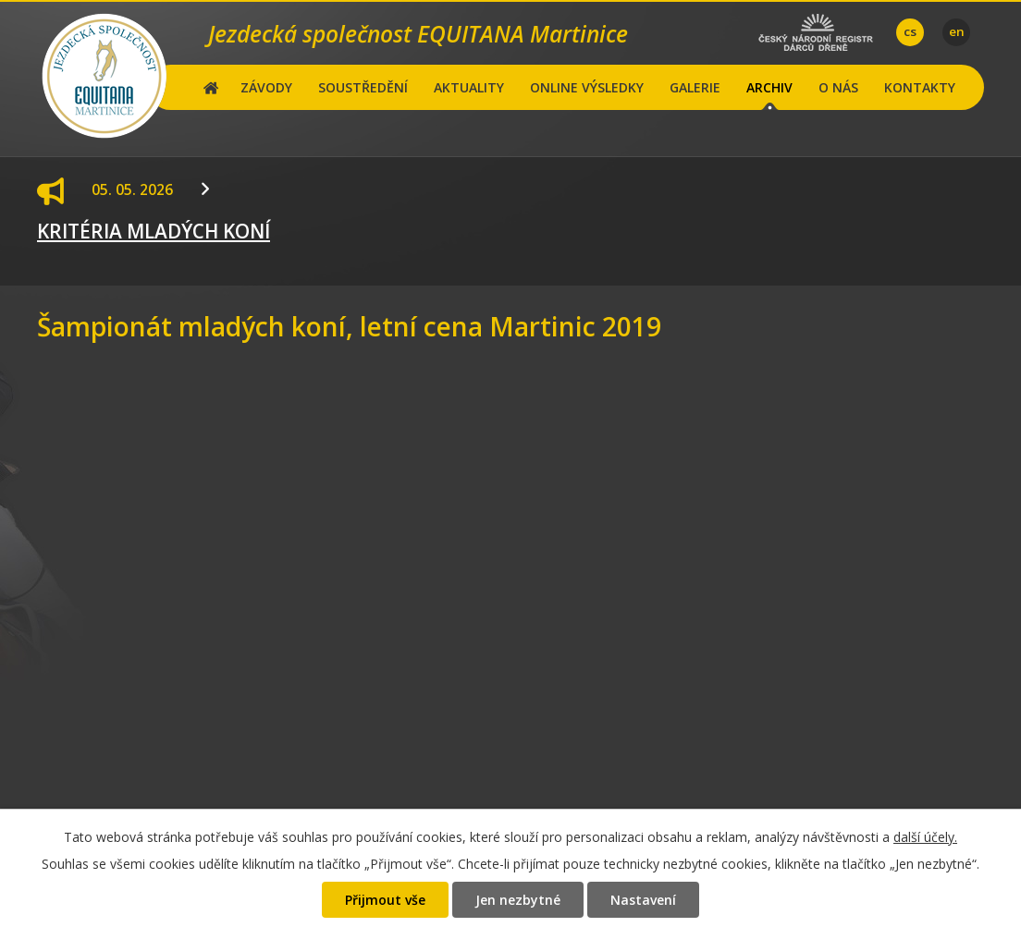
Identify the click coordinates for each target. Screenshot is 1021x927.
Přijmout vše (385, 900)
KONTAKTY (919, 87)
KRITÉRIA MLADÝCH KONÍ (153, 231)
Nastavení (643, 900)
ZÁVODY (266, 87)
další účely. (925, 837)
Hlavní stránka (211, 87)
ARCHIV (769, 87)
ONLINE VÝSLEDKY (587, 87)
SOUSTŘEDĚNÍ (363, 87)
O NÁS (838, 87)
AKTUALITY (469, 87)
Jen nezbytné (517, 900)
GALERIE (695, 87)
